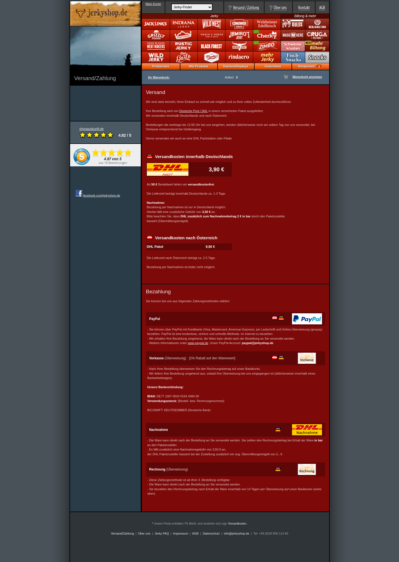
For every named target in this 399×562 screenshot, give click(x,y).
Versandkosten (237, 523)
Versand (155, 92)
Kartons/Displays (235, 66)
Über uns (144, 533)
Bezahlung (158, 291)
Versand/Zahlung (122, 533)
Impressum (180, 533)
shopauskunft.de (96, 132)
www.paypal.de (198, 343)
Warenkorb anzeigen (307, 76)
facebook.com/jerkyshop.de (101, 195)
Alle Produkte (199, 66)
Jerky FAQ (162, 533)
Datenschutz (211, 533)
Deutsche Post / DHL (193, 111)
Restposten (309, 66)
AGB (195, 533)
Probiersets (160, 66)
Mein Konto (153, 4)
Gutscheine (273, 66)
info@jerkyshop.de (236, 533)
